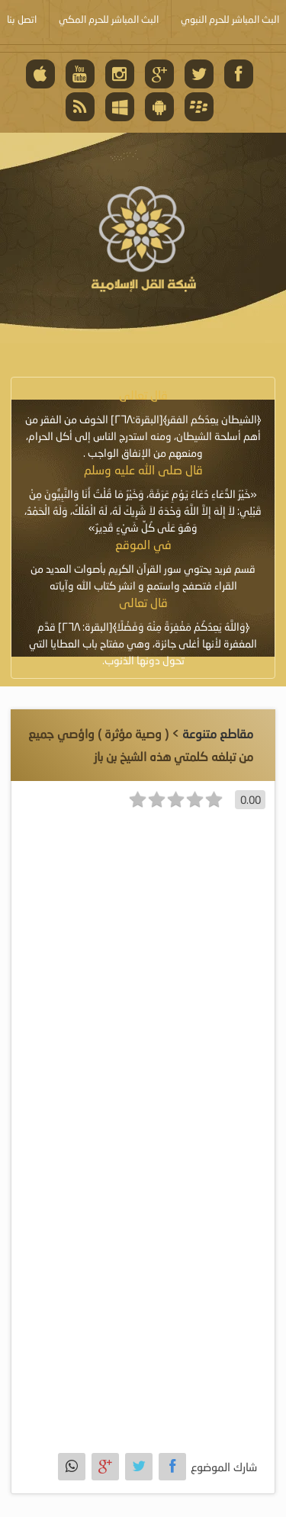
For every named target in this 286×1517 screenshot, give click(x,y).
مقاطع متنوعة (217, 733)
